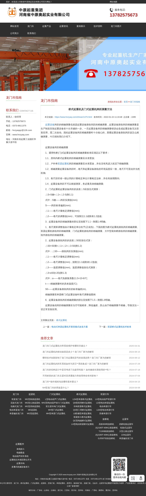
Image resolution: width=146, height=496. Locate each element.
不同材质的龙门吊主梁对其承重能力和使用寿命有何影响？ (70, 375)
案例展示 (81, 26)
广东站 (39, 490)
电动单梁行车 (105, 406)
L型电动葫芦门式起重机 (55, 399)
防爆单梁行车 (105, 413)
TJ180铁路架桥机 (106, 431)
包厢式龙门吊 (17, 406)
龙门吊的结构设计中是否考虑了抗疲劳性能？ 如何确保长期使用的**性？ (76, 369)
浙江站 (60, 490)
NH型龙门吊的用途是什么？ (55, 387)
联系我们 (31, 33)
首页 (126, 102)
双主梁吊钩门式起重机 (56, 406)
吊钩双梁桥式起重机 (83, 406)
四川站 (73, 490)
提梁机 (32, 394)
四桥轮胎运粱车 (126, 424)
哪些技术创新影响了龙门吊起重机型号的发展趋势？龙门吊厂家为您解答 (76, 358)
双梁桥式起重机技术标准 (119, 326)
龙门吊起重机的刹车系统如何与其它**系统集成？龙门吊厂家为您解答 (75, 363)
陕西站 (101, 490)
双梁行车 (105, 394)
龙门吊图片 (116, 26)
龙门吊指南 (135, 102)
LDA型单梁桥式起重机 (82, 399)
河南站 (87, 490)
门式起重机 (55, 394)
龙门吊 (30, 26)
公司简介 (14, 33)
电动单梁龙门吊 (17, 410)
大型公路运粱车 (126, 431)
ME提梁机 (32, 410)
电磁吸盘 (21, 452)
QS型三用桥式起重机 (82, 410)
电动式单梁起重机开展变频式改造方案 (69, 326)
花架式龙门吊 (17, 403)
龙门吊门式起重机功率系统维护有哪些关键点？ (64, 346)
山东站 (46, 490)
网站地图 (113, 2)
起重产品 (46, 26)
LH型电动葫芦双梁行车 (105, 399)
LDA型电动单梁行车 (105, 410)
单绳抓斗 (21, 449)
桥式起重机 (61, 320)
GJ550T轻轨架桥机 (106, 438)
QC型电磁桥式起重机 (82, 420)
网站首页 (14, 26)
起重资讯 (63, 26)
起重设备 (49, 124)
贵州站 (80, 490)
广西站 (94, 490)
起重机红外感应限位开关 (21, 460)
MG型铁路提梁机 (32, 399)
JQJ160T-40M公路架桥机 (106, 428)
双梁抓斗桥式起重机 (83, 417)
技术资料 (98, 26)
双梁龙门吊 (17, 399)
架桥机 (106, 419)
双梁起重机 (63, 163)
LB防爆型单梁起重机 (82, 413)
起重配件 (20, 444)
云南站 (53, 490)
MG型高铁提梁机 (32, 406)
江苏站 (67, 490)
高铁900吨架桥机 (106, 424)
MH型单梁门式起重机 (55, 413)
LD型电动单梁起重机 (105, 403)
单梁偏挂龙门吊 (17, 413)
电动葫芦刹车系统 (21, 456)
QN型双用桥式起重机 (82, 403)
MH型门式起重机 (55, 410)
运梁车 (125, 419)
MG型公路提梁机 (32, 403)
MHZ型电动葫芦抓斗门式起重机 (56, 403)
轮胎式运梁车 (126, 428)
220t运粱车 (126, 435)
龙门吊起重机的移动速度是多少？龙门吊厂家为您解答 (68, 352)
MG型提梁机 (32, 413)
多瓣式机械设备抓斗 (21, 467)
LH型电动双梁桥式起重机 (82, 424)
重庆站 (108, 490)
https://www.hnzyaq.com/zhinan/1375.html (73, 117)
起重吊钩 (21, 463)
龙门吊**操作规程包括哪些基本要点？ (60, 381)
